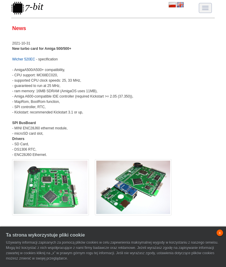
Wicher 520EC (23, 59)
